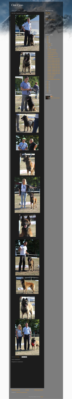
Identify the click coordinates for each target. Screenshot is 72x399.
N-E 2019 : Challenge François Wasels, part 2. (52, 57)
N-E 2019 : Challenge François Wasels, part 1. (52, 54)
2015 (48, 87)
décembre (49, 43)
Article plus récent (16, 390)
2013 (48, 90)
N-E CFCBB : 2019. (50, 76)
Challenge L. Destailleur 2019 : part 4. (53, 70)
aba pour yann (48, 13)
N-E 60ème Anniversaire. (51, 74)
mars (49, 48)
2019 (48, 81)
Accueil (27, 390)
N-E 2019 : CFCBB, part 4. (51, 49)
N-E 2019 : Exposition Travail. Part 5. (53, 64)
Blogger (42, 396)
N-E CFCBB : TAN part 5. (51, 50)
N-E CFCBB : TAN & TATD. (52, 52)
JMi (52, 96)
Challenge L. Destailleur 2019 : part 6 (53, 73)
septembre (49, 45)
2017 (48, 84)
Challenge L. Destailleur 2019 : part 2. (53, 67)
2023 (48, 39)
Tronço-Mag (48, 12)
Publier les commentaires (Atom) (21, 392)
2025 (48, 36)
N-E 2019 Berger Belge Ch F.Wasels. (53, 79)
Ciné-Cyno (17, 5)
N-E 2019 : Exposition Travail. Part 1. (53, 58)
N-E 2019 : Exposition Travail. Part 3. (53, 61)
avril (48, 46)
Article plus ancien (38, 390)
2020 (48, 42)
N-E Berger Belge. (50, 77)
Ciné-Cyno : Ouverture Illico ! (50, 19)
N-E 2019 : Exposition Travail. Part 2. (53, 60)
